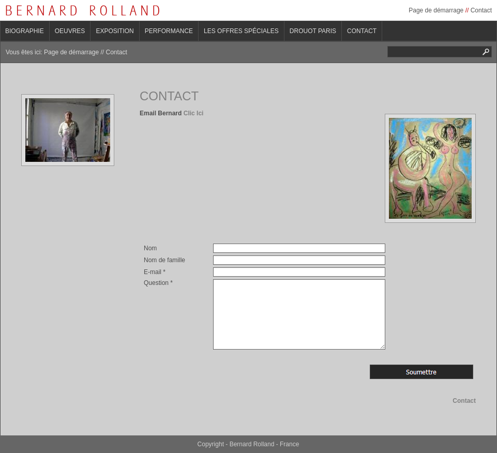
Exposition (114, 31)
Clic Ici (194, 113)
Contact (481, 10)
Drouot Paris (313, 31)
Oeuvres (70, 31)
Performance (169, 31)
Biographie (24, 31)
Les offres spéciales (241, 31)
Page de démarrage (436, 10)
